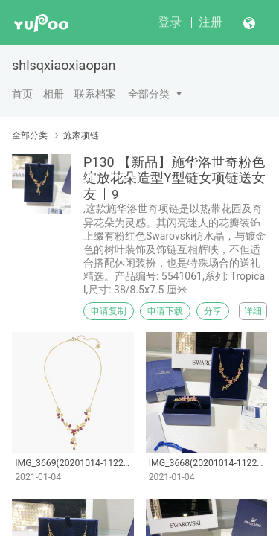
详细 (253, 311)
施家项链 (81, 135)
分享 (213, 311)
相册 (53, 94)
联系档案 (95, 94)
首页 (22, 94)
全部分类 (149, 94)
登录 (170, 22)
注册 (210, 22)
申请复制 (108, 311)
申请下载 (165, 311)
